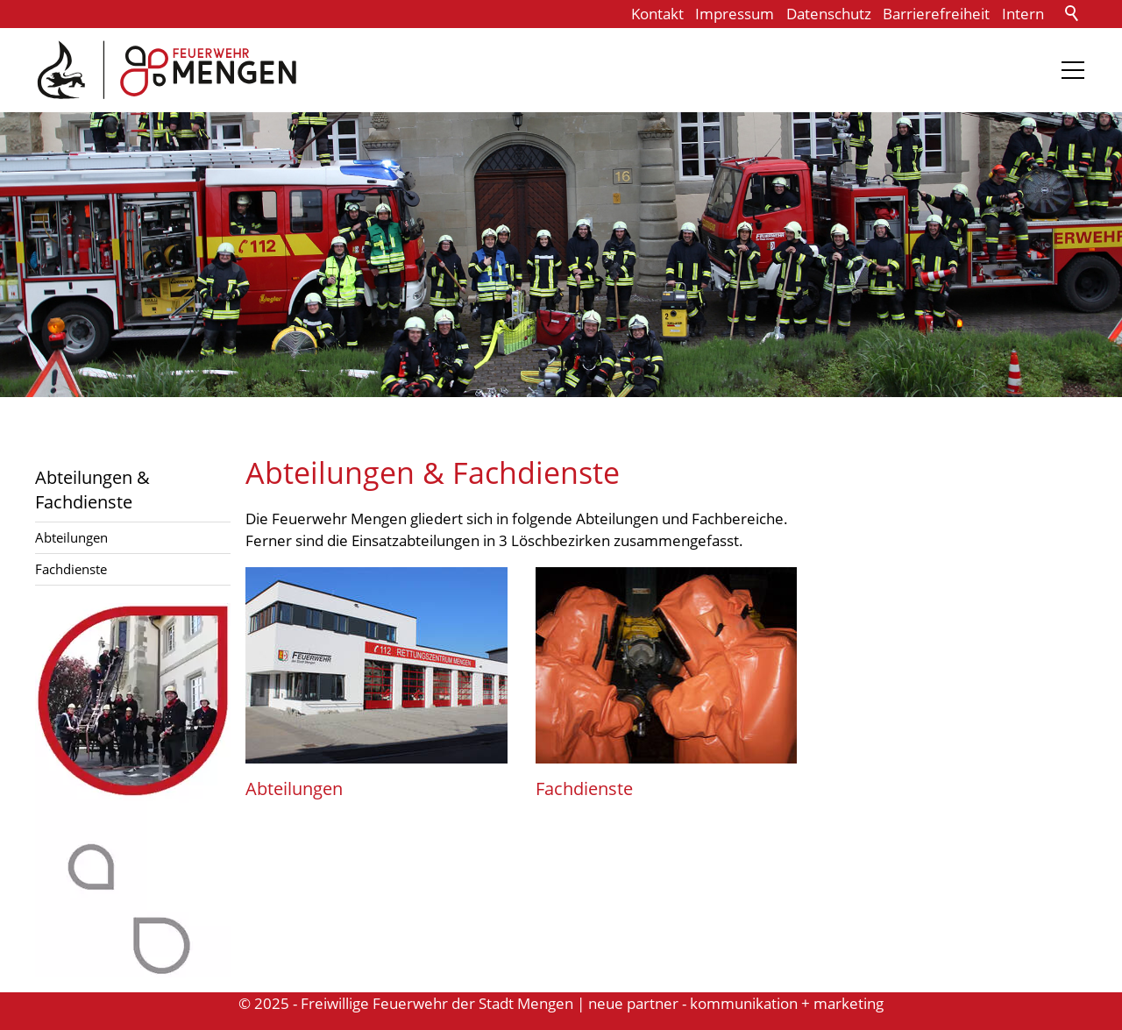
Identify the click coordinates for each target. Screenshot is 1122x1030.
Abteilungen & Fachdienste (92, 490)
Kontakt (657, 14)
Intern (1023, 14)
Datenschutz (828, 14)
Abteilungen (71, 537)
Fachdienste (71, 569)
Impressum (734, 14)
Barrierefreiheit (936, 14)
